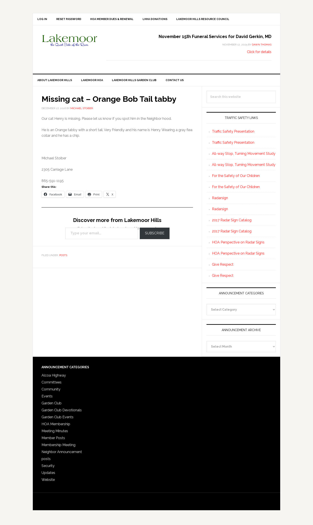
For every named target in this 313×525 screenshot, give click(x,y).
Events (47, 398)
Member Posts (53, 439)
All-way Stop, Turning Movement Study (243, 155)
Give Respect (222, 266)
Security (48, 467)
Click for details (259, 53)
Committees (52, 384)
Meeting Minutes (55, 432)
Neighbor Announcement (62, 453)
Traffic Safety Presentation (233, 133)
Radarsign (220, 199)
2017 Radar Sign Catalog (231, 222)
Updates (48, 474)
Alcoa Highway (54, 377)
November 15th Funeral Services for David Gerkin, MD (215, 37)
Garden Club (52, 405)
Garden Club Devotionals (62, 412)
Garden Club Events (57, 419)
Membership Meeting (58, 446)
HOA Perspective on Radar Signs (238, 244)
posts (63, 256)
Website (48, 481)
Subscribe (154, 235)
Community (51, 391)
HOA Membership (56, 425)
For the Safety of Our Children (236, 177)
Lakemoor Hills (70, 44)
